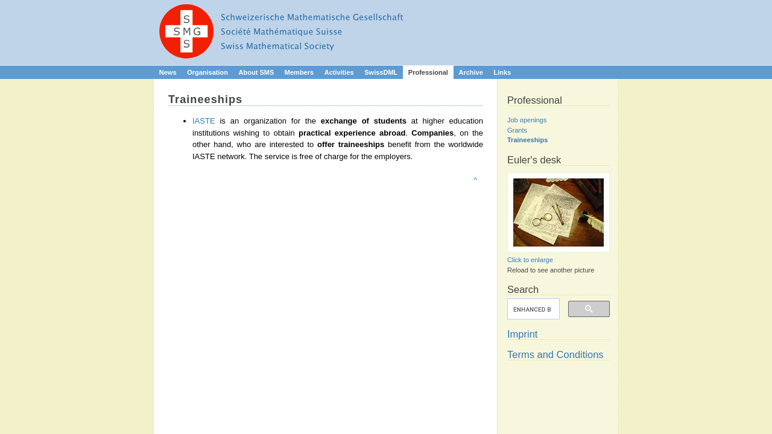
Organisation (207, 72)
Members (299, 72)
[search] (532, 309)
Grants (517, 130)
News (168, 72)
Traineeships (527, 139)
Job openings (526, 120)
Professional (428, 72)
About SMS (256, 72)
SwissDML (380, 72)
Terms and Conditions (555, 354)
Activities (339, 72)
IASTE (203, 120)
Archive (470, 72)
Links (502, 72)
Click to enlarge (530, 259)
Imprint (522, 334)
